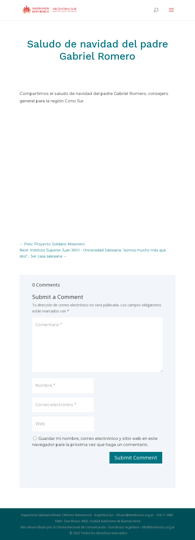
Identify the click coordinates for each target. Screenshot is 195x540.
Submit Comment (136, 457)
